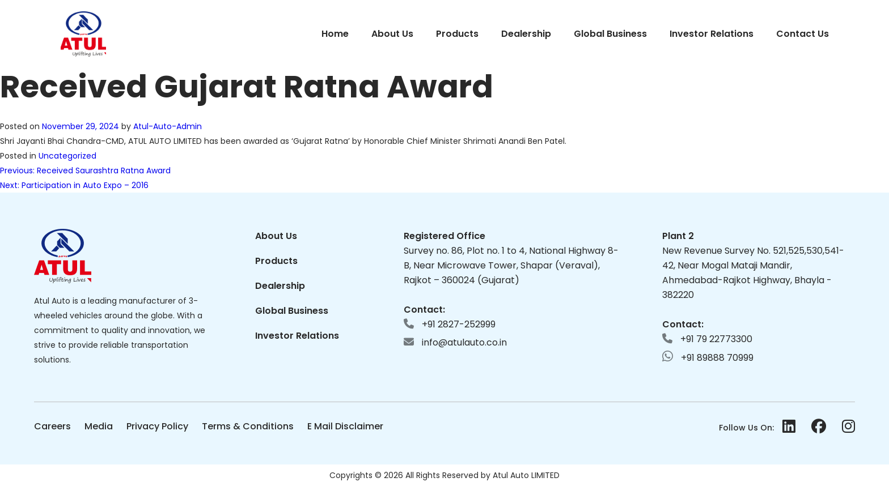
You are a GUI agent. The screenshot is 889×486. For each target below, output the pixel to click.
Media (98, 426)
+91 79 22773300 (707, 339)
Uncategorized (67, 155)
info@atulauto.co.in (455, 342)
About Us (392, 33)
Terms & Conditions (248, 426)
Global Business (610, 33)
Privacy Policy (157, 426)
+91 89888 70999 (707, 357)
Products (457, 33)
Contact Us (802, 33)
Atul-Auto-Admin (167, 126)
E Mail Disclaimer (345, 426)
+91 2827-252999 (450, 324)
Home (335, 33)
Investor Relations (711, 33)
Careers (52, 426)
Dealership (526, 33)
